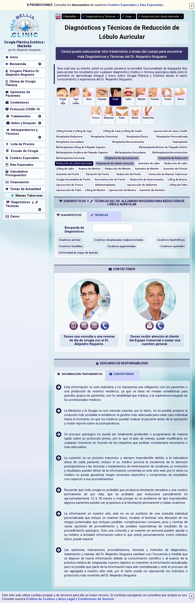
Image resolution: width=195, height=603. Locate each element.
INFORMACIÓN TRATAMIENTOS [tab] (79, 374)
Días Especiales (151, 5)
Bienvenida (16, 64)
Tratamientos (18, 116)
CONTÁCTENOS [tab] (121, 374)
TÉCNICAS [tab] (99, 215)
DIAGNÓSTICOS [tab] (69, 215)
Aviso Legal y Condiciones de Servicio (86, 599)
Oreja (127, 16)
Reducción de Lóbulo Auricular (159, 16)
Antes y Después (21, 123)
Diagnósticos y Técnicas (99, 16)
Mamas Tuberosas (26, 195)
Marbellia (70, 16)
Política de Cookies (40, 599)
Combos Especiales (122, 5)
